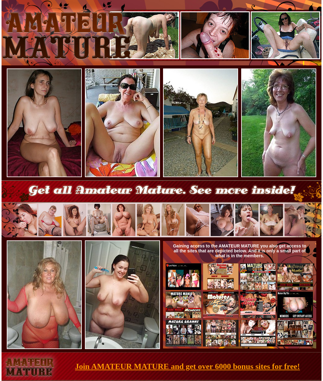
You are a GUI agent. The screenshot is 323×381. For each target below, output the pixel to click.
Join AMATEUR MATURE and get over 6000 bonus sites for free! (187, 366)
